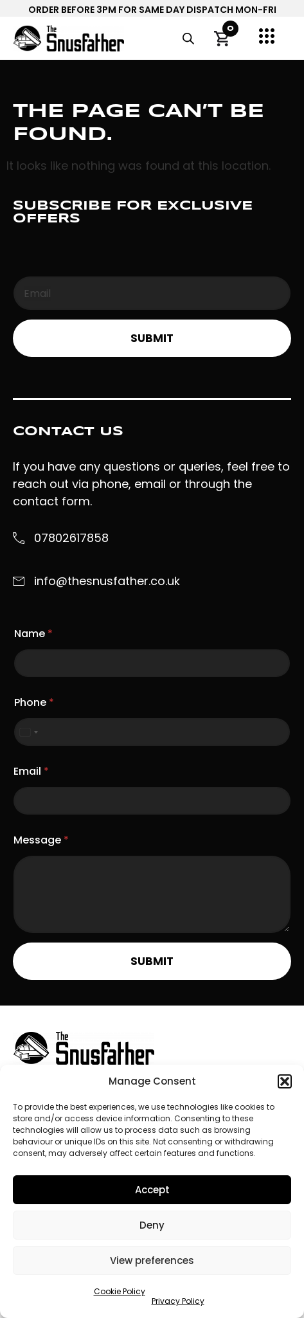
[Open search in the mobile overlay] (188, 38)
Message (41, 840)
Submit (152, 338)
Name (33, 633)
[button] (284, 1081)
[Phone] (152, 732)
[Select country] (28, 732)
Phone (34, 702)
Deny (152, 1225)
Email (31, 771)
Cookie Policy (119, 1291)
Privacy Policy (178, 1300)
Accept (152, 1189)
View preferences (152, 1260)
